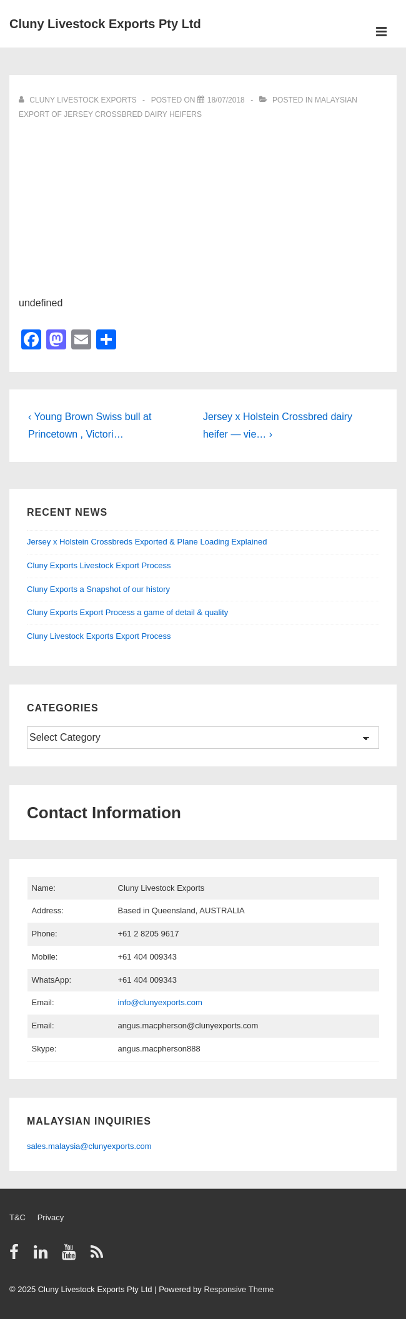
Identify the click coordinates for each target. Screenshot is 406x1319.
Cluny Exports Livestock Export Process (99, 565)
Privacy (50, 1217)
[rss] (98, 1256)
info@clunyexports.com (160, 1002)
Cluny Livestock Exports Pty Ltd (105, 24)
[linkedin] (43, 1256)
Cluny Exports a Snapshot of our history (98, 589)
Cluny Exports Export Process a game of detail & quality (127, 612)
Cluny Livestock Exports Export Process (99, 636)
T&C (17, 1217)
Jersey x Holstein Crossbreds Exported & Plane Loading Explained (147, 541)
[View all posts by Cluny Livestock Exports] (79, 100)
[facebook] (16, 1256)
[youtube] (71, 1256)
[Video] (226, 100)
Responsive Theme (239, 1289)
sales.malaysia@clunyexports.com (89, 1146)
